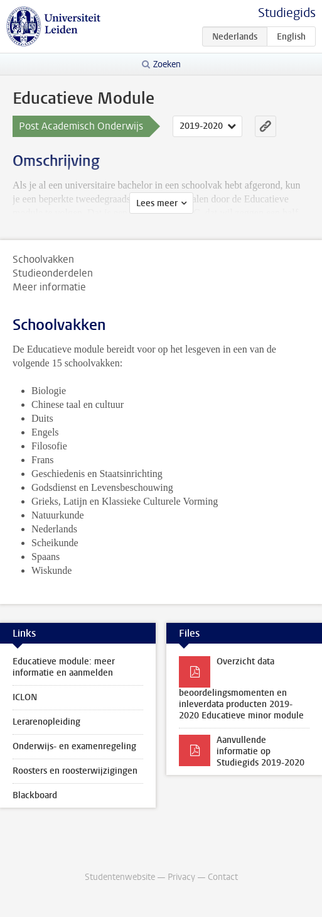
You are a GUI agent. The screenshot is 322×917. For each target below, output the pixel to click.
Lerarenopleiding (46, 722)
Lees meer (157, 203)
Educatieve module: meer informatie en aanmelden (64, 667)
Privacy (181, 877)
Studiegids (287, 12)
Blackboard (35, 795)
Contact (223, 877)
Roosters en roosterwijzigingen (75, 771)
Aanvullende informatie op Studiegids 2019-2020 (260, 751)
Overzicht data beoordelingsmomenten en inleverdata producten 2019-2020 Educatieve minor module (241, 689)
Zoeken (167, 64)
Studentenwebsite (120, 877)
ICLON (25, 697)
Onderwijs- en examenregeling (74, 746)
